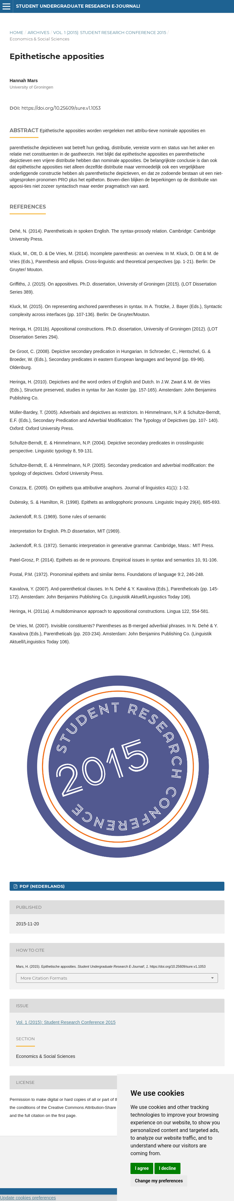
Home (16, 32)
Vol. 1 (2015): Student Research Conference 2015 (109, 32)
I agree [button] (142, 1168)
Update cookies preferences (28, 1197)
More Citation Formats (44, 978)
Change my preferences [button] (159, 1180)
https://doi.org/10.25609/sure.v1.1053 (61, 108)
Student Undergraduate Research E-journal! (78, 6)
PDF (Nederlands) (41, 886)
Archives (38, 32)
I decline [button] (167, 1168)
